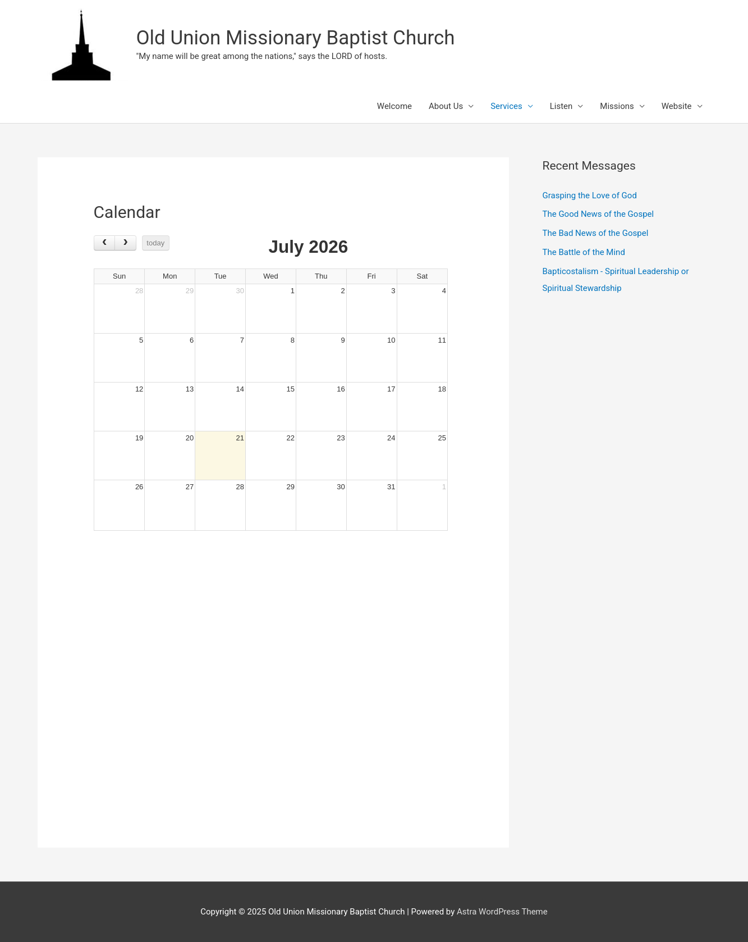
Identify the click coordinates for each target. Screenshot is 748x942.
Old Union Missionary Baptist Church (295, 37)
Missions (617, 106)
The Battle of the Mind (584, 252)
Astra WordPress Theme (502, 912)
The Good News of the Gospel (598, 214)
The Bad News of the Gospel (596, 233)
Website (677, 106)
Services (506, 106)
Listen (561, 106)
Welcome (394, 106)
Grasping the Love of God (590, 195)
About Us (446, 106)
